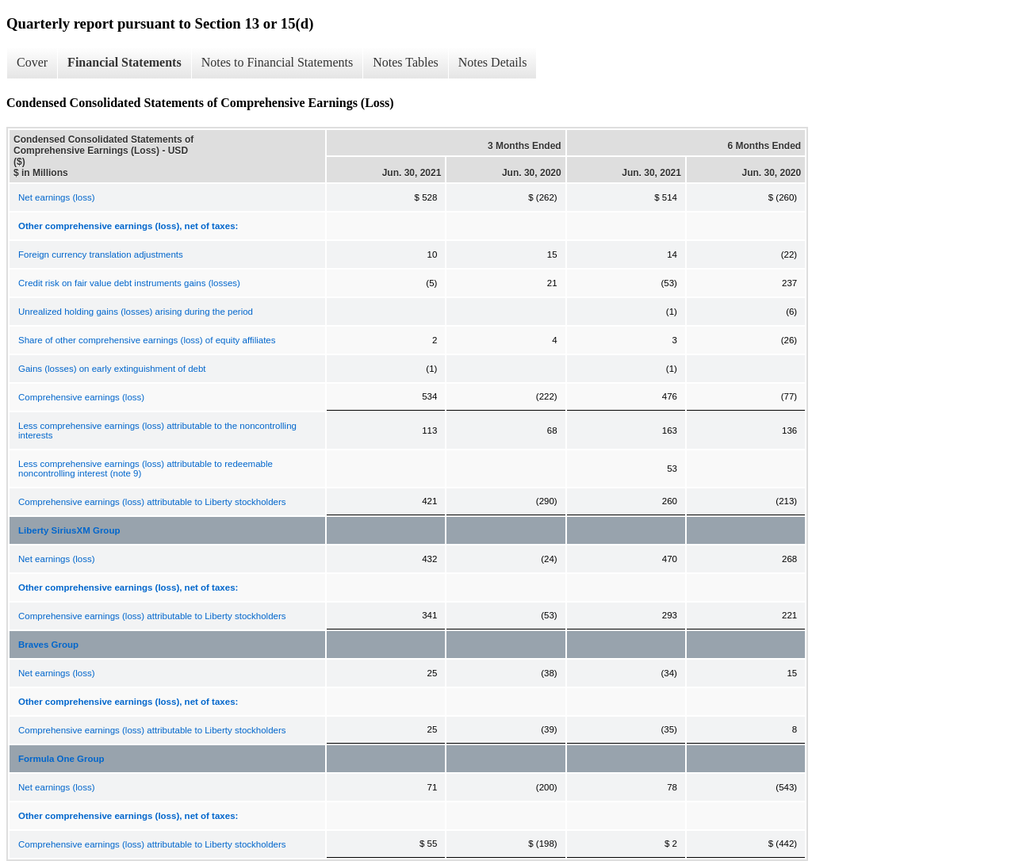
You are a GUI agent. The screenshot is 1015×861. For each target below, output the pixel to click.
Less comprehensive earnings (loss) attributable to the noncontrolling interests (157, 430)
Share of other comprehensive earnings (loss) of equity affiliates (147, 340)
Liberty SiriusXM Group (69, 530)
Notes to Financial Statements (277, 62)
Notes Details (492, 62)
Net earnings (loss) (56, 197)
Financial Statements (124, 62)
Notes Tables (406, 62)
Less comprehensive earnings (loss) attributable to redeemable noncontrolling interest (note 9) (145, 468)
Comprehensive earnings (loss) (81, 397)
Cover (32, 62)
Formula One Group (61, 758)
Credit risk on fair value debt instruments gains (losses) (129, 283)
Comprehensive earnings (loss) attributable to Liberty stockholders (152, 502)
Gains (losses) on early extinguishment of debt (112, 368)
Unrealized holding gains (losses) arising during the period (135, 311)
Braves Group (48, 644)
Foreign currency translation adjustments (100, 254)
